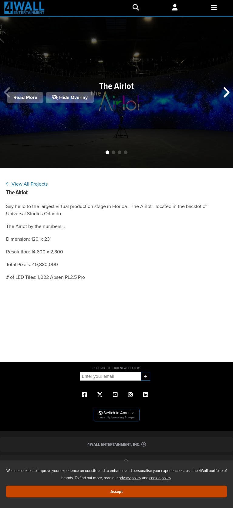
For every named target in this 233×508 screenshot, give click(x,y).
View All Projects (27, 183)
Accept (116, 491)
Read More (25, 97)
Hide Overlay (70, 97)
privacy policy (130, 477)
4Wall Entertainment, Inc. (116, 444)
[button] (107, 152)
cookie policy (160, 477)
